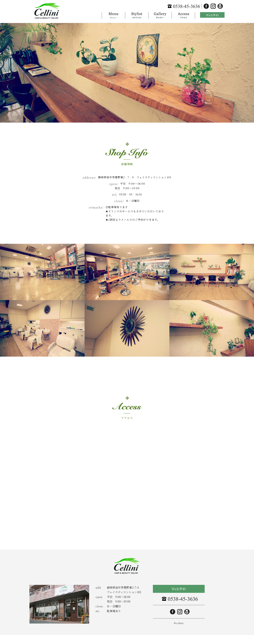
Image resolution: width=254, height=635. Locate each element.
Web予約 (212, 15)
